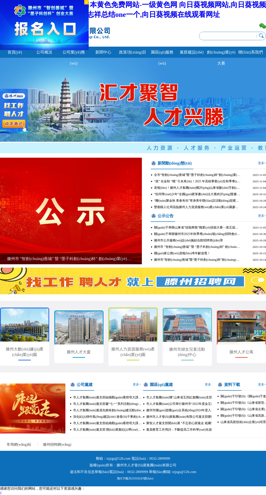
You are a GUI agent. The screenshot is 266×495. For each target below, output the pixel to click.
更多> (262, 163)
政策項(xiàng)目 (133, 52)
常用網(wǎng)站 (19, 444)
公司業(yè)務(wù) (74, 54)
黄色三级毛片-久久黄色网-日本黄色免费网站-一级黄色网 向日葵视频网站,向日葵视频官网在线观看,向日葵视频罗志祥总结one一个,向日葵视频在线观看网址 (133, 9)
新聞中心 (103, 52)
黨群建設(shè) (192, 52)
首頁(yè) (15, 52)
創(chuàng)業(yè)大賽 (221, 54)
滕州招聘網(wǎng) (57, 444)
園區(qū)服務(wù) (162, 54)
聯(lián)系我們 (250, 52)
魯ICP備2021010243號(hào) (135, 478)
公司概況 (44, 52)
